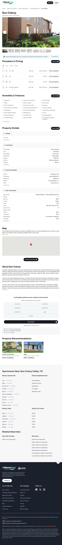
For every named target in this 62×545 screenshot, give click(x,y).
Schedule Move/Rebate (8, 500)
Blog (3, 503)
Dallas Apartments (23, 8)
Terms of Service (24, 500)
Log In (56, 2)
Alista (25, 354)
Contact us (7, 480)
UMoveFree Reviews (25, 498)
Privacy (22, 503)
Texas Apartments (24, 490)
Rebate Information (7, 495)
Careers (22, 495)
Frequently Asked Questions (9, 492)
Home (3, 8)
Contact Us (5, 509)
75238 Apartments (35, 8)
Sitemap (22, 506)
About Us (22, 492)
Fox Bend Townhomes (8, 354)
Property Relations (7, 506)
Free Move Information (8, 498)
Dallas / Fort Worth (12, 8)
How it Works (5, 490)
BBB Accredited (24, 509)
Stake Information (49, 526)
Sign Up (50, 2)
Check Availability (54, 71)
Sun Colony (9, 12)
